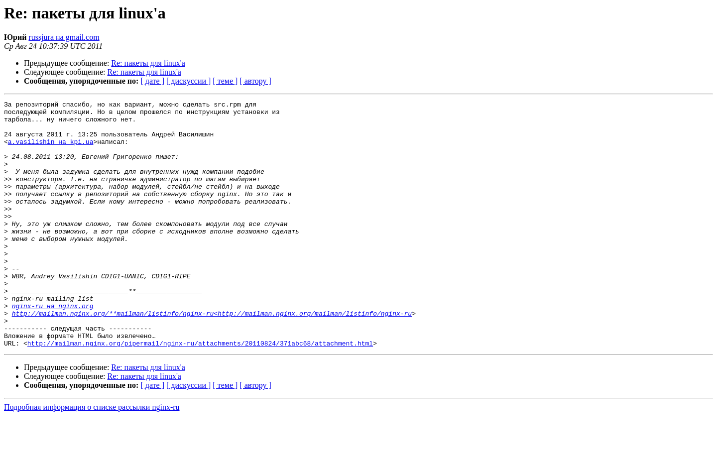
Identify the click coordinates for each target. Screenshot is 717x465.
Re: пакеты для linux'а (148, 63)
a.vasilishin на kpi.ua (51, 150)
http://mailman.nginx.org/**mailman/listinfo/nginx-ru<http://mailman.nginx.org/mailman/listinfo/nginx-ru (212, 356)
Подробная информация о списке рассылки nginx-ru (92, 456)
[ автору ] (255, 81)
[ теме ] (225, 81)
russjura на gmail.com (63, 37)
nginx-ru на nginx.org (53, 347)
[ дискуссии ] (188, 81)
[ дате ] (152, 81)
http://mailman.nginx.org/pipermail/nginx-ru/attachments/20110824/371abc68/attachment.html (200, 392)
